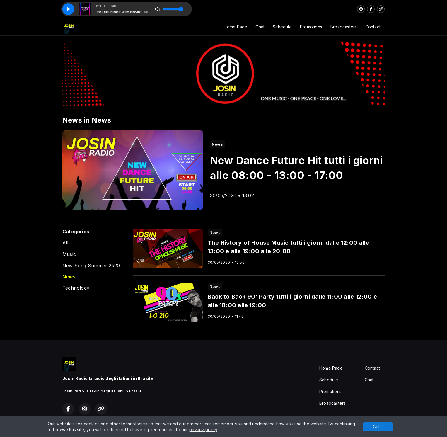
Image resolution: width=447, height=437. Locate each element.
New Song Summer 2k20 (91, 265)
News (69, 277)
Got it (378, 426)
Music (69, 254)
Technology (75, 288)
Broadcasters (343, 26)
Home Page (235, 26)
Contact (373, 26)
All (65, 243)
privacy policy (203, 429)
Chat (260, 26)
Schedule (282, 26)
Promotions (311, 26)
